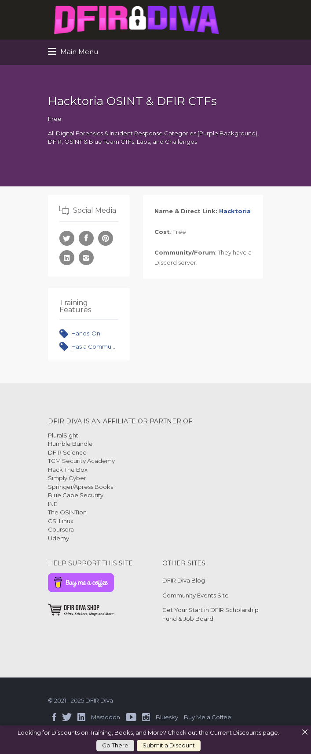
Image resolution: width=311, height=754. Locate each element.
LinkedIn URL (66, 257)
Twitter (67, 717)
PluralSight (63, 435)
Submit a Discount (169, 745)
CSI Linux (60, 521)
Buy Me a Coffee (207, 717)
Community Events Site (195, 595)
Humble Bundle (70, 443)
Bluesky (167, 717)
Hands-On (85, 333)
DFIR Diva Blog (183, 580)
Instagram (146, 717)
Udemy (58, 538)
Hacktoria (235, 211)
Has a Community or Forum (95, 346)
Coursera (61, 529)
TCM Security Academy (81, 460)
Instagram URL (86, 257)
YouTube (131, 717)
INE (52, 503)
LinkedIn (81, 717)
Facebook (54, 717)
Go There (115, 745)
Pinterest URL (105, 238)
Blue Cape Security (75, 495)
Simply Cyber (67, 477)
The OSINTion (67, 512)
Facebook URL (86, 238)
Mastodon (105, 717)
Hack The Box (68, 469)
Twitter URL (66, 238)
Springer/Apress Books (80, 486)
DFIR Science (67, 452)
